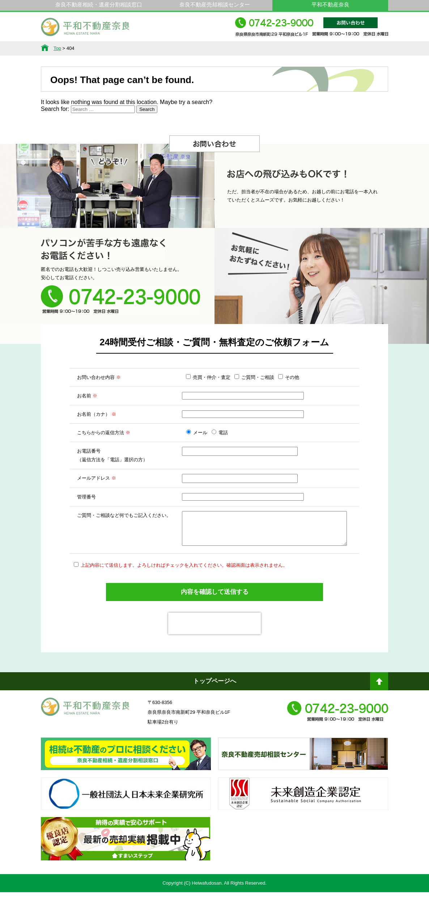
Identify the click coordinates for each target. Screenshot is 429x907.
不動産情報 (66, 48)
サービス (115, 48)
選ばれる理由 (165, 48)
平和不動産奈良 (85, 30)
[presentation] (214, 638)
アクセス (363, 48)
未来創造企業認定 (303, 815)
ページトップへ (379, 699)
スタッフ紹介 (264, 48)
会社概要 (313, 48)
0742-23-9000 (311, 30)
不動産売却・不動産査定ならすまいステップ (125, 860)
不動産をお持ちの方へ (214, 48)
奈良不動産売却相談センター (214, 4)
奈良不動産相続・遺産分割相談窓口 (98, 4)
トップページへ (214, 695)
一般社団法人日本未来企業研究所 (126, 815)
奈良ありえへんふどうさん (126, 775)
